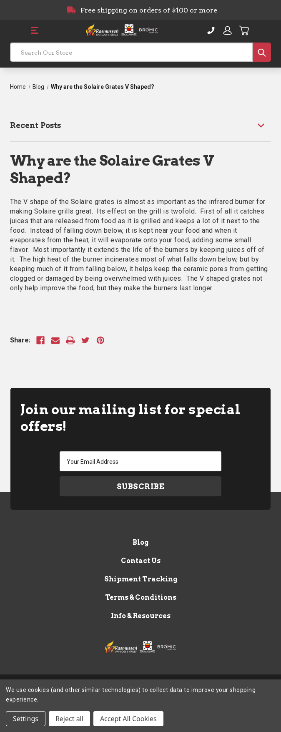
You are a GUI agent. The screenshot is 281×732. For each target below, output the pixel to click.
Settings (25, 718)
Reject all (69, 718)
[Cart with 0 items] (244, 30)
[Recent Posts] (140, 125)
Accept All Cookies (128, 718)
